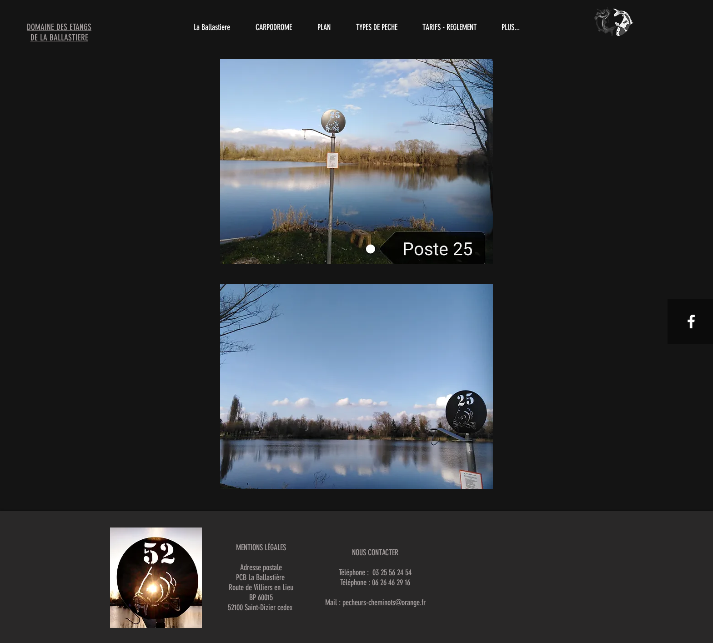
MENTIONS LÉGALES (261, 548)
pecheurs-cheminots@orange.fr (384, 603)
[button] (376, 27)
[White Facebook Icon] (691, 321)
